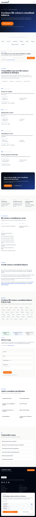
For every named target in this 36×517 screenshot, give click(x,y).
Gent (32, 312)
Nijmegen (17, 316)
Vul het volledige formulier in (11, 59)
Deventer (12, 312)
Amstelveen (21, 307)
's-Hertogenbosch (29, 316)
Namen (13, 316)
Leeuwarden (18, 314)
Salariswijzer (21, 491)
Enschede (27, 312)
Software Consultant (4, 488)
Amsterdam (27, 307)
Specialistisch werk (19, 81)
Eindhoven (22, 312)
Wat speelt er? (5, 364)
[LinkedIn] (2, 482)
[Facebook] (9, 482)
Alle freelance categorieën (23, 488)
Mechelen (8, 316)
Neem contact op (31, 470)
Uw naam (5, 351)
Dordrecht (17, 312)
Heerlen (13, 314)
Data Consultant (3, 491)
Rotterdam (23, 316)
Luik (31, 314)
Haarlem (8, 314)
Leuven (27, 314)
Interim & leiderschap (26, 81)
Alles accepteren (10, 511)
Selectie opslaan (26, 511)
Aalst (2, 307)
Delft (2, 312)
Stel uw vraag (8, 185)
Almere (11, 307)
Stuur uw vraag (7, 372)
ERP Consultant (3, 490)
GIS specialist (10, 283)
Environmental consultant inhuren (20, 283)
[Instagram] (4, 482)
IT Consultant (3, 487)
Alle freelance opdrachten (23, 487)
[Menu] (34, 2)
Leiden (23, 314)
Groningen (3, 314)
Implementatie (11, 81)
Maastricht (3, 316)
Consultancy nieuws (22, 490)
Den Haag (7, 312)
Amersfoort (16, 307)
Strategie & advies (5, 81)
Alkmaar (6, 307)
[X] (6, 482)
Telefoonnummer (7, 360)
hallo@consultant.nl (18, 185)
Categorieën (5, 9)
